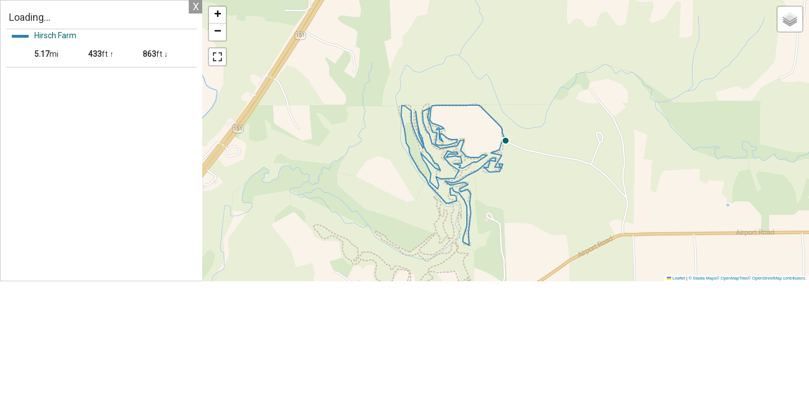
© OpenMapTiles (732, 278)
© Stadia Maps (702, 278)
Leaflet (676, 278)
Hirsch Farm (55, 35)
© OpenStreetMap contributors (776, 278)
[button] (607, 141)
